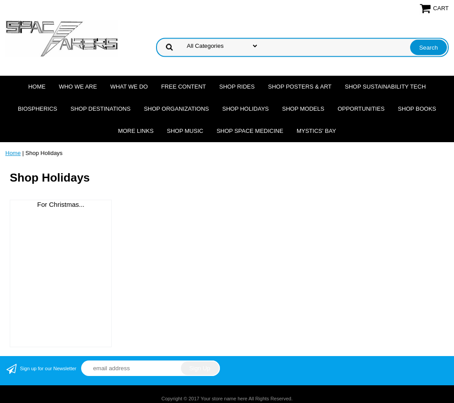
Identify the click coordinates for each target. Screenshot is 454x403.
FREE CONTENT (183, 86)
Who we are (78, 86)
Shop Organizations (176, 108)
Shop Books (417, 108)
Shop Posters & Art (299, 86)
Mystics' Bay (316, 131)
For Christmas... (61, 204)
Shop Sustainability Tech (385, 86)
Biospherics (37, 108)
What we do (129, 86)
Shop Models (303, 108)
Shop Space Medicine (249, 131)
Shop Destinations (100, 108)
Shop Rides (237, 86)
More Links (135, 131)
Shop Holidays (245, 108)
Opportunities (360, 108)
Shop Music (185, 131)
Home (37, 86)
